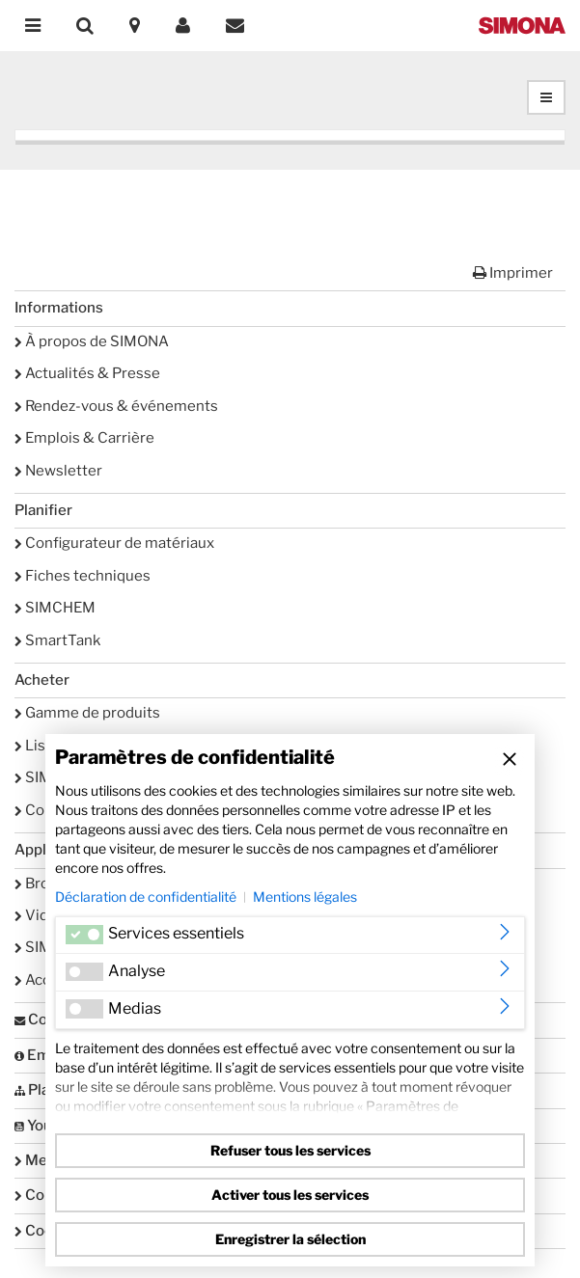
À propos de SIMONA (91, 341)
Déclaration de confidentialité (145, 896)
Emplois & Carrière (84, 438)
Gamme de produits (87, 712)
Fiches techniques (82, 576)
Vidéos (43, 915)
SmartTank (57, 640)
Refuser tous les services (290, 1150)
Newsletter (58, 470)
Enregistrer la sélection (290, 1239)
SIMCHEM (55, 607)
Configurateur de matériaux (114, 543)
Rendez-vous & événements (116, 406)
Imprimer (513, 273)
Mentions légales (305, 896)
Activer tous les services (290, 1194)
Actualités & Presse (87, 373)
